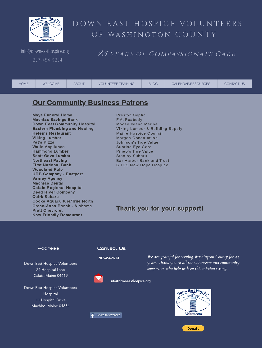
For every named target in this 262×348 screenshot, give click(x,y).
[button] (193, 328)
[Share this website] (106, 315)
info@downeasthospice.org (45, 51)
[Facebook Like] (105, 327)
